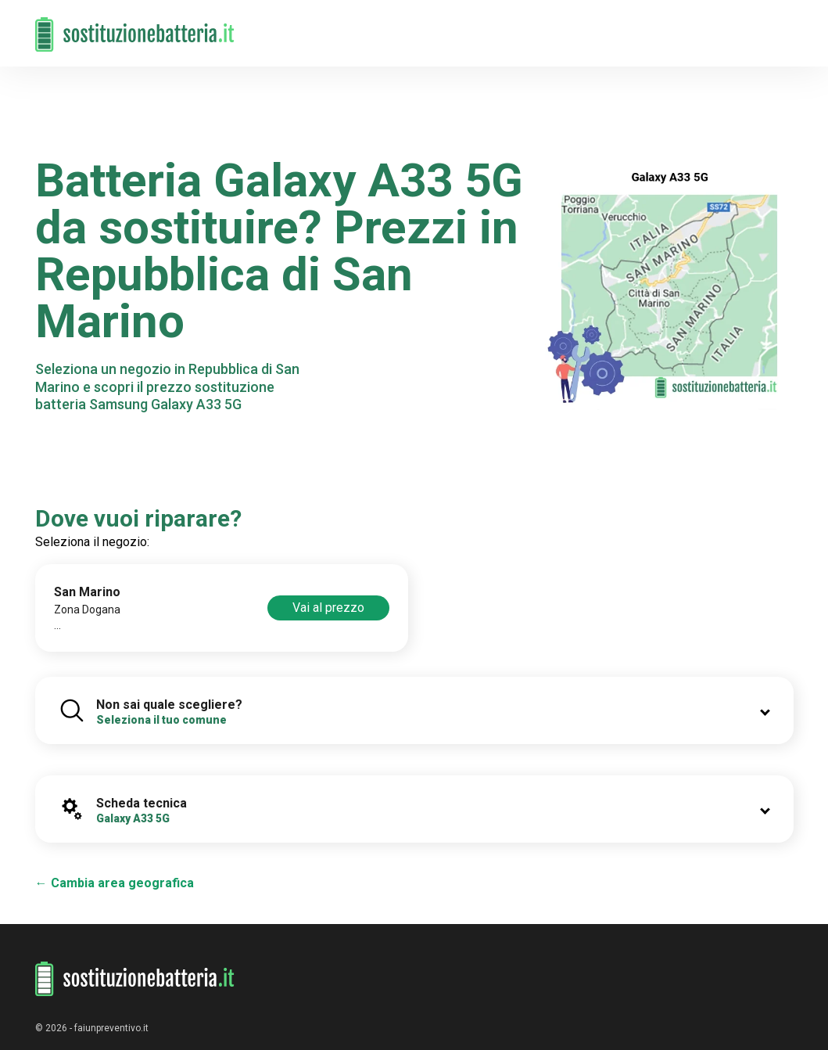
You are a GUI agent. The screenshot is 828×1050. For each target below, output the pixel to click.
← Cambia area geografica (114, 883)
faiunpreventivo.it (111, 1028)
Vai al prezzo (328, 607)
